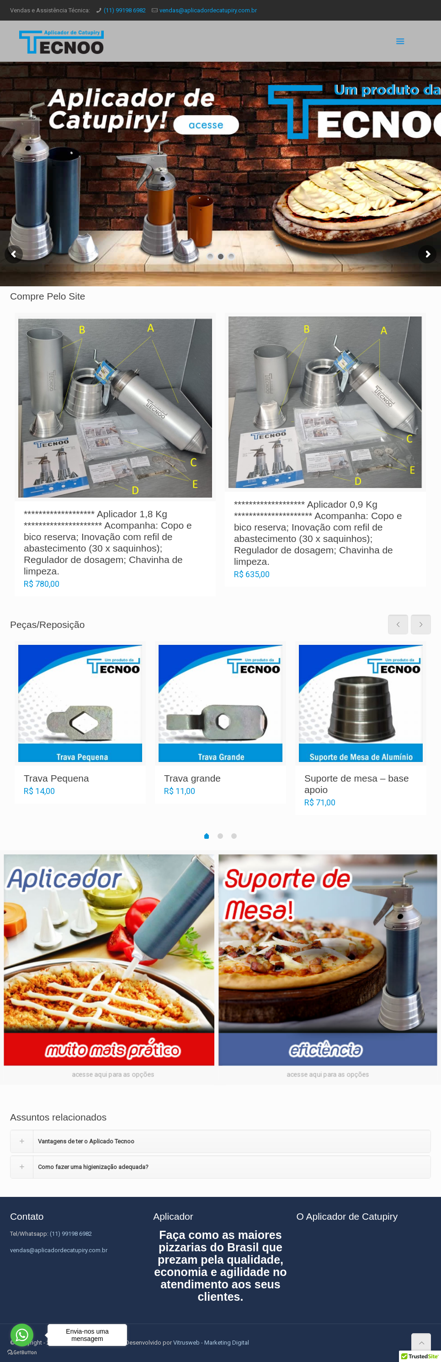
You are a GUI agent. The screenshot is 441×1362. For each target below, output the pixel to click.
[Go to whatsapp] (22, 1335)
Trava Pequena (56, 778)
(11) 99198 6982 (125, 10)
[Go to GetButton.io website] (22, 1353)
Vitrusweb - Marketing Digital (211, 1342)
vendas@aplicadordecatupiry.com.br (208, 10)
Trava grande (192, 778)
